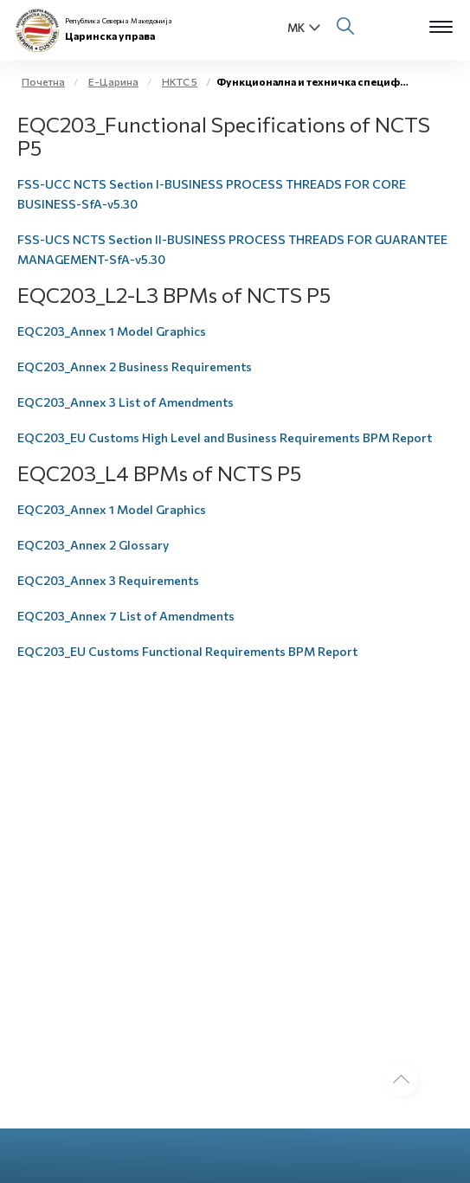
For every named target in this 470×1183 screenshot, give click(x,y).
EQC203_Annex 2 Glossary (93, 544)
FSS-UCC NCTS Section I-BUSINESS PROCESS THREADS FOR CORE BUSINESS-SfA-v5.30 (211, 194)
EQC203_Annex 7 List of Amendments (126, 615)
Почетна (43, 81)
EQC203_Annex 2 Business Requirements (134, 366)
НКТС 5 (179, 81)
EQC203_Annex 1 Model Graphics (111, 331)
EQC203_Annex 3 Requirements (108, 580)
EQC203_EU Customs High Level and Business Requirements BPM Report (224, 437)
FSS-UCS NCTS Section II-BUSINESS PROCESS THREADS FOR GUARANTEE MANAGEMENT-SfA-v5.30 (232, 249)
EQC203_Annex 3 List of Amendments (125, 402)
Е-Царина (113, 81)
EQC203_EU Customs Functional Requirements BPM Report (187, 651)
